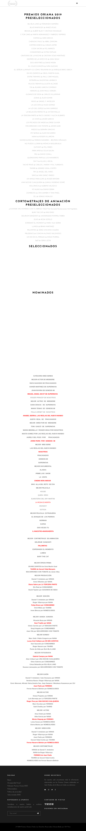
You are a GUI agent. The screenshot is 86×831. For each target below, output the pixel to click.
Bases (9, 780)
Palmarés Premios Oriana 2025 (17, 786)
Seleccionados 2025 (14, 795)
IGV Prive (67, 827)
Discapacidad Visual (13, 783)
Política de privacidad (14, 792)
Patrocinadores (12, 789)
